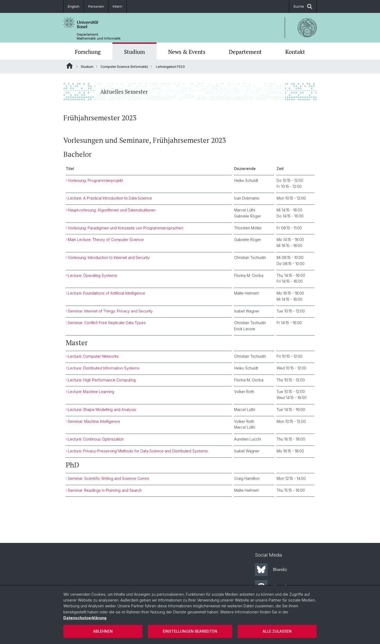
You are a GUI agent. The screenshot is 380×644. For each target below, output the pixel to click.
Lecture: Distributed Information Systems (104, 368)
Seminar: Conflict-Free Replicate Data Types (107, 323)
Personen (96, 6)
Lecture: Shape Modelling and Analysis (102, 409)
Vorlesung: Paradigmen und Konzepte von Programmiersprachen (125, 228)
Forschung (88, 51)
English (73, 6)
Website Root (69, 66)
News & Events (186, 51)
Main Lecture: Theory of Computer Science (106, 240)
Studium (134, 51)
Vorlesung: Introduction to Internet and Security (109, 257)
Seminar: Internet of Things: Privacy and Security (110, 311)
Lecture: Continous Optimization (96, 439)
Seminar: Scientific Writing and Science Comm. (109, 478)
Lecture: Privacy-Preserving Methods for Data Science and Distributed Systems (138, 451)
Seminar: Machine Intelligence (94, 421)
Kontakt (295, 51)
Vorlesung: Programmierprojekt (95, 180)
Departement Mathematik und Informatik (99, 36)
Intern (117, 6)
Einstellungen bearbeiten (190, 631)
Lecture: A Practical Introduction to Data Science (110, 198)
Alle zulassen (277, 631)
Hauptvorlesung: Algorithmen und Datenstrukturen (111, 210)
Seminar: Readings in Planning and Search (105, 490)
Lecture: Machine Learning (91, 392)
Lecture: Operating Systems (92, 275)
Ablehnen (103, 631)
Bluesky (271, 569)
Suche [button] (302, 6)
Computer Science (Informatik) (124, 67)
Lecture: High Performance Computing (102, 380)
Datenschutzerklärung (84, 617)
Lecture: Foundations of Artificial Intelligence (106, 293)
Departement (245, 51)
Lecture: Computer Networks (93, 356)
